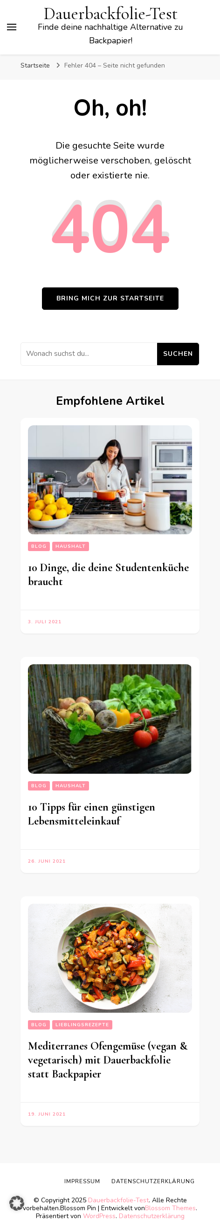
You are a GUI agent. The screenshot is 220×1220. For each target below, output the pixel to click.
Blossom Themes (170, 1208)
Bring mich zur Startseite (110, 298)
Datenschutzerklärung (153, 1181)
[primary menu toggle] (11, 27)
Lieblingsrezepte (82, 1025)
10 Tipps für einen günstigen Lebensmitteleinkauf (91, 814)
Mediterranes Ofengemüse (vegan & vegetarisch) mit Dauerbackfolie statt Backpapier (107, 1060)
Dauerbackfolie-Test (111, 13)
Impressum (82, 1181)
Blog (39, 546)
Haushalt (70, 546)
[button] (17, 1203)
